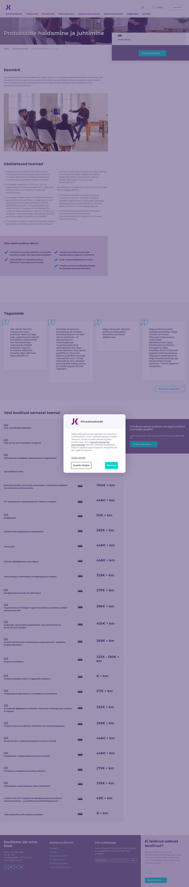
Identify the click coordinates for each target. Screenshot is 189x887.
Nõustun (111, 465)
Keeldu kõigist (81, 465)
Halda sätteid (78, 458)
